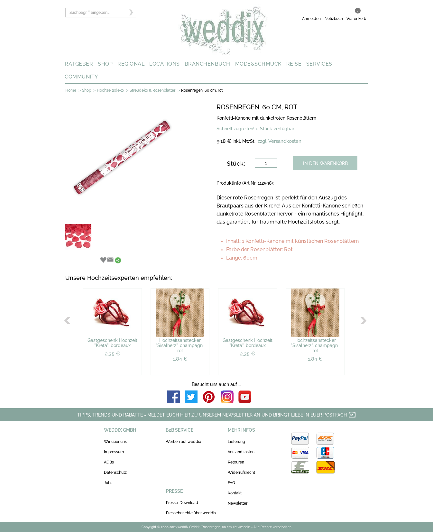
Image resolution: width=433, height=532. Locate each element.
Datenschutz (115, 472)
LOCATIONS (164, 64)
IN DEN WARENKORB (325, 163)
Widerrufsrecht (241, 472)
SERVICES (319, 64)
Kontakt (235, 493)
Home (70, 90)
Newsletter (237, 503)
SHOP (105, 64)
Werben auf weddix (183, 441)
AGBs (109, 462)
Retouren (236, 462)
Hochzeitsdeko (110, 90)
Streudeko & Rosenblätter (152, 90)
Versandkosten (241, 452)
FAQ (231, 483)
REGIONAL (130, 64)
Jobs (108, 483)
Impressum (114, 452)
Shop (86, 90)
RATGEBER (79, 64)
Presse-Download (182, 502)
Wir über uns (115, 441)
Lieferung (236, 441)
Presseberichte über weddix (191, 513)
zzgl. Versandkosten (279, 141)
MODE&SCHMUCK (258, 64)
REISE (294, 64)
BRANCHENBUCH (207, 64)
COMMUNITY (81, 77)
